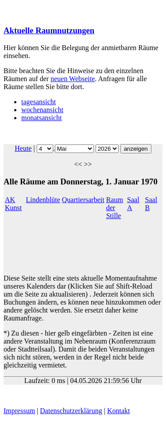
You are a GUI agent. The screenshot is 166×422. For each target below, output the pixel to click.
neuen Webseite (72, 78)
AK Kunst (13, 203)
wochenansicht (42, 109)
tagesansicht (38, 102)
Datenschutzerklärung (71, 410)
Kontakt (118, 410)
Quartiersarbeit (83, 199)
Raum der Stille (114, 207)
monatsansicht (41, 117)
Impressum (19, 410)
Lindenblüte (43, 199)
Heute (23, 148)
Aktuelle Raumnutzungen (49, 30)
